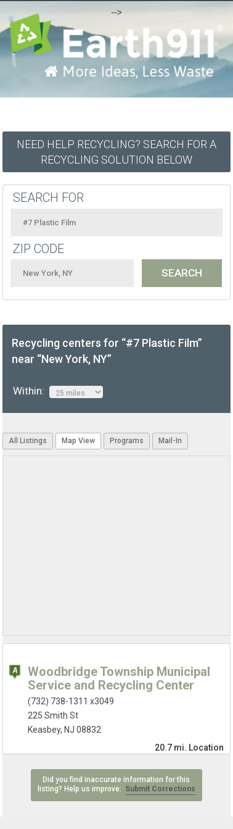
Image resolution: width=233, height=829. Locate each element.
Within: (58, 391)
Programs (127, 440)
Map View (78, 440)
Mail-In (170, 440)
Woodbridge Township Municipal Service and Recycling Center (119, 678)
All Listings (28, 440)
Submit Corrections (160, 789)
